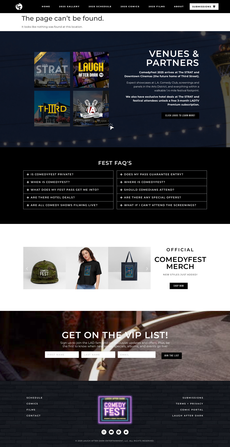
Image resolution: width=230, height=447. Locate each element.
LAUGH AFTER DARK (187, 415)
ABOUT (178, 6)
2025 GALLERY (68, 6)
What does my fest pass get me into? (65, 189)
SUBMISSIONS (193, 397)
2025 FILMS (156, 6)
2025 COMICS (129, 6)
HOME (45, 6)
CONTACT (34, 415)
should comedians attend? (149, 189)
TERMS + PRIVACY (189, 403)
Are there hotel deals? (53, 197)
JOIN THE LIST (171, 354)
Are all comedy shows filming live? (64, 205)
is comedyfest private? (52, 174)
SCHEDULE (35, 397)
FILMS (31, 409)
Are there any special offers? (152, 197)
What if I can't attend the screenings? (160, 205)
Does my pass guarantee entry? (153, 174)
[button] (68, 174)
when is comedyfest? (50, 182)
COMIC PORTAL (191, 409)
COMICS (32, 403)
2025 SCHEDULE (99, 6)
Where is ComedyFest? (144, 182)
